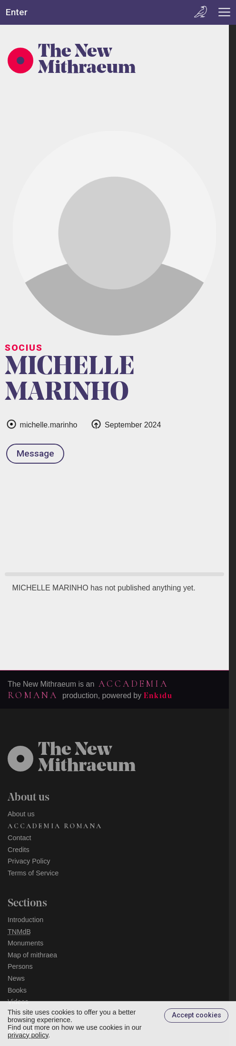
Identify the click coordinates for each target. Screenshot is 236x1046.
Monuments (25, 943)
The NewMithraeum (87, 758)
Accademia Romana (55, 826)
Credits (19, 849)
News (16, 978)
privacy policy (28, 1035)
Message (35, 453)
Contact (19, 838)
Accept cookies (196, 1015)
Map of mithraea (32, 955)
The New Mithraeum (87, 60)
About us (21, 814)
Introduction (25, 920)
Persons (20, 966)
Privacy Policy (29, 861)
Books (17, 990)
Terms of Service (33, 873)
